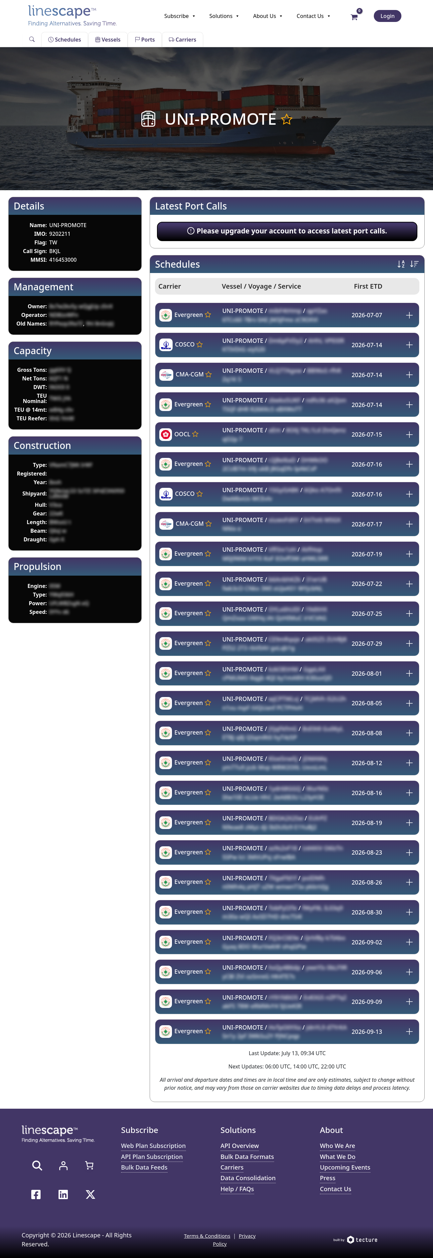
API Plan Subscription (153, 1157)
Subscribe (180, 16)
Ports (145, 39)
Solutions (225, 16)
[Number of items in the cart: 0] (89, 1165)
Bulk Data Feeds (145, 1168)
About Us (268, 16)
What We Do (339, 1157)
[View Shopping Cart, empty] (354, 16)
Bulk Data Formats (248, 1157)
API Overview (240, 1145)
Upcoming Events (346, 1168)
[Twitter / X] (90, 1194)
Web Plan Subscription (155, 1145)
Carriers (182, 39)
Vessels (108, 39)
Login (387, 16)
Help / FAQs (238, 1191)
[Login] (63, 1165)
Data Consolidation (249, 1179)
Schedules (64, 39)
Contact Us (314, 16)
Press (328, 1179)
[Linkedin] (63, 1194)
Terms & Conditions (206, 1235)
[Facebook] (36, 1194)
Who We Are (338, 1145)
